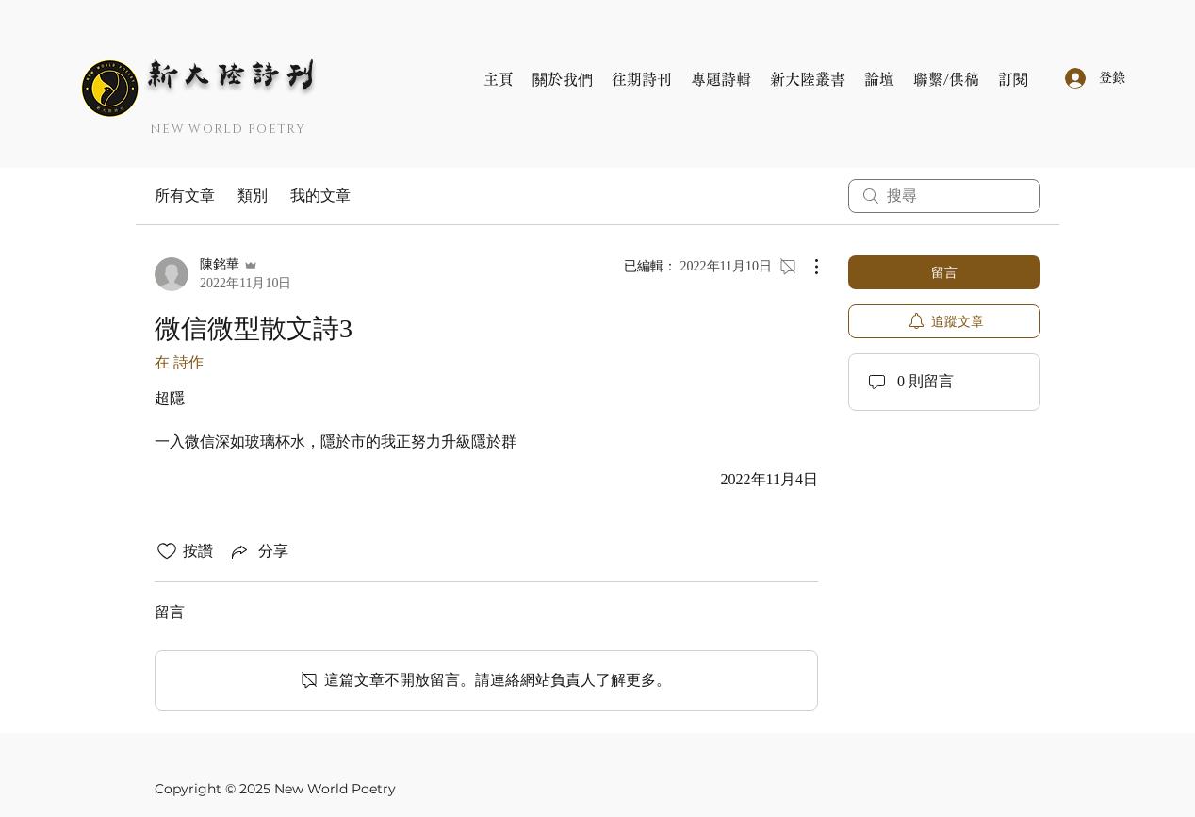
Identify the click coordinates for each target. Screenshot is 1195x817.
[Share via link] (258, 551)
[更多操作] (806, 266)
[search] (944, 196)
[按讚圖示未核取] (167, 551)
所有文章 (185, 196)
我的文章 (320, 196)
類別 (252, 196)
